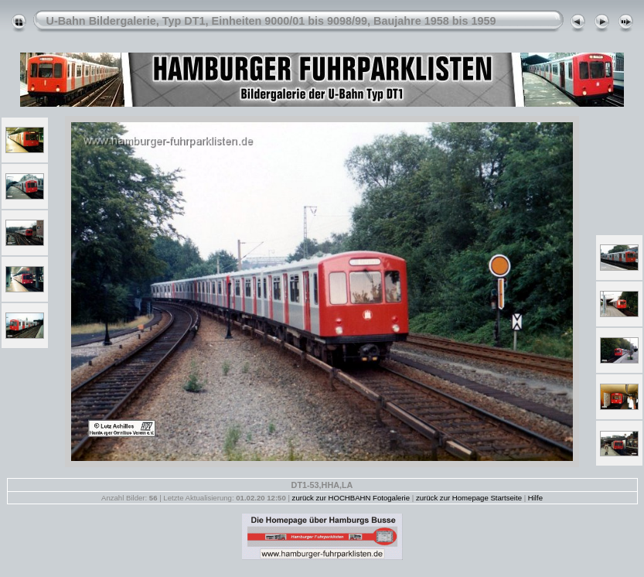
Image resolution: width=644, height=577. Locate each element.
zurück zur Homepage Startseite (469, 497)
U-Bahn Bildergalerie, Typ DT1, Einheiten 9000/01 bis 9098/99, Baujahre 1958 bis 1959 (271, 21)
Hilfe (535, 497)
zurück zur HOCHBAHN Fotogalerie (351, 497)
